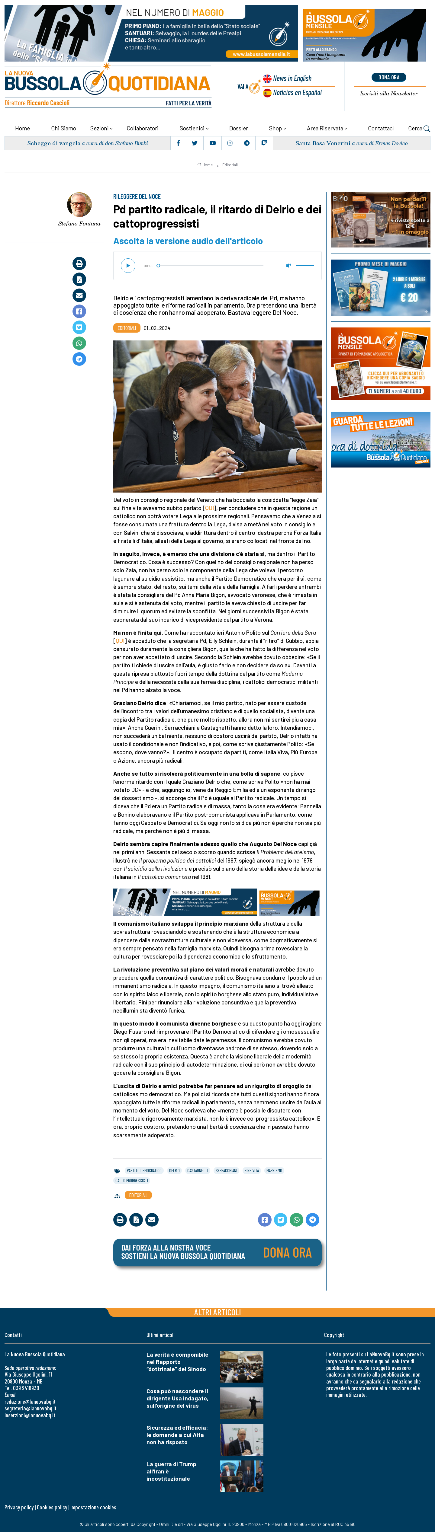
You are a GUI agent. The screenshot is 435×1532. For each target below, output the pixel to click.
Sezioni (99, 127)
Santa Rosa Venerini (322, 142)
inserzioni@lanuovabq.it (30, 1414)
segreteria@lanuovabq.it (30, 1407)
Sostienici (192, 127)
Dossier (238, 127)
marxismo (274, 1170)
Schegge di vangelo (54, 142)
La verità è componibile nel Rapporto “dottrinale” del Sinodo (177, 1361)
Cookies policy (52, 1506)
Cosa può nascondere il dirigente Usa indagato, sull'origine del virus (177, 1397)
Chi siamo (63, 127)
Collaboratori (143, 127)
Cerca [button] (419, 128)
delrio (174, 1170)
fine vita (252, 1170)
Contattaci (381, 127)
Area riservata (325, 127)
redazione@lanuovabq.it (30, 1400)
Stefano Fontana (79, 223)
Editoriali (230, 164)
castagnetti (197, 1170)
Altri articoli (217, 1311)
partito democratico (144, 1170)
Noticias (297, 92)
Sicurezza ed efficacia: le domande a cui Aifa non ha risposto (177, 1434)
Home (22, 127)
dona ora (389, 77)
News (291, 78)
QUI (209, 507)
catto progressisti (131, 1180)
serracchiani (226, 1170)
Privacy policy (19, 1506)
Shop (275, 127)
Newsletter (389, 93)
